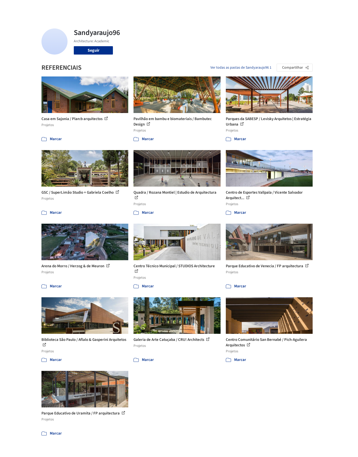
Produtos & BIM (213, 7)
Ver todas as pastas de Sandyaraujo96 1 (240, 67)
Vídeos (256, 7)
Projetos (168, 7)
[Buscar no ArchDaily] (100, 7)
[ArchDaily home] (22, 7)
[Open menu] (335, 7)
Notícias (238, 7)
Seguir (93, 50)
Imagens (187, 7)
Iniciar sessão (284, 7)
